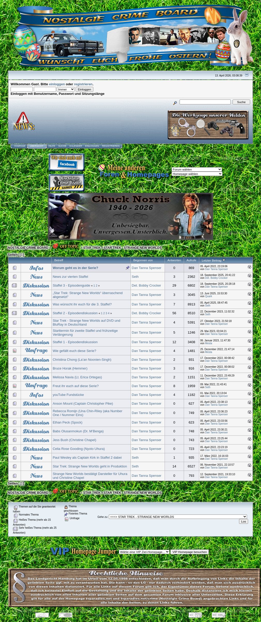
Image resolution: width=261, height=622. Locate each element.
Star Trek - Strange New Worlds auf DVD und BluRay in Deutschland (86, 322)
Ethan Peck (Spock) (67, 422)
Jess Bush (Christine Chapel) (74, 440)
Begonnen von (143, 260)
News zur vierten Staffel (70, 277)
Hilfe (52, 146)
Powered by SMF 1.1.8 (109, 615)
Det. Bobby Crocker (216, 278)
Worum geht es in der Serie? (75, 268)
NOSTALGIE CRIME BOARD (28, 248)
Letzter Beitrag (213, 260)
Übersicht (36, 146)
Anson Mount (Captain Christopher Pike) (83, 403)
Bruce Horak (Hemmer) (70, 368)
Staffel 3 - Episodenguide (71, 285)
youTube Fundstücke (68, 395)
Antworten (174, 260)
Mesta (208, 343)
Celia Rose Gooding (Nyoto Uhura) (79, 449)
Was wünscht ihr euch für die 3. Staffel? (82, 304)
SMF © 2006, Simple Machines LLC (144, 615)
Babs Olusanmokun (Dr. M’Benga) (78, 431)
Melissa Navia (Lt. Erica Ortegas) (77, 377)
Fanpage (19, 146)
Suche (62, 146)
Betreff (58, 260)
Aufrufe (191, 260)
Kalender (76, 146)
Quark (208, 296)
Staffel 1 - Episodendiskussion (75, 342)
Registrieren (111, 146)
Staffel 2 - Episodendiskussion (75, 313)
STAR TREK (92, 248)
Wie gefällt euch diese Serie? (74, 351)
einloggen (57, 84)
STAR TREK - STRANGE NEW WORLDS (133, 248)
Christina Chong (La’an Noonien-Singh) (82, 360)
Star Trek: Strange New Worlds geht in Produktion (90, 466)
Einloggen (92, 146)
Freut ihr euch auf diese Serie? (76, 386)
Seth (135, 277)
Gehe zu (102, 517)
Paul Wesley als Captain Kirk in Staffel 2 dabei (87, 457)
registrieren (83, 84)
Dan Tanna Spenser (147, 268)
